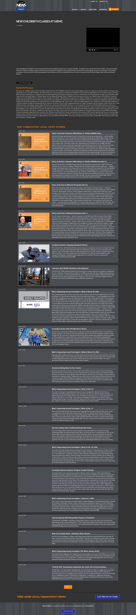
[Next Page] (68, 587)
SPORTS (83, 9)
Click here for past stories (107, 597)
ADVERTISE (103, 9)
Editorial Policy (47, 606)
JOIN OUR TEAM (68, 611)
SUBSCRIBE (93, 9)
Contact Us (103, 1)
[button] (75, 9)
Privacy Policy (89, 606)
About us (94, 1)
